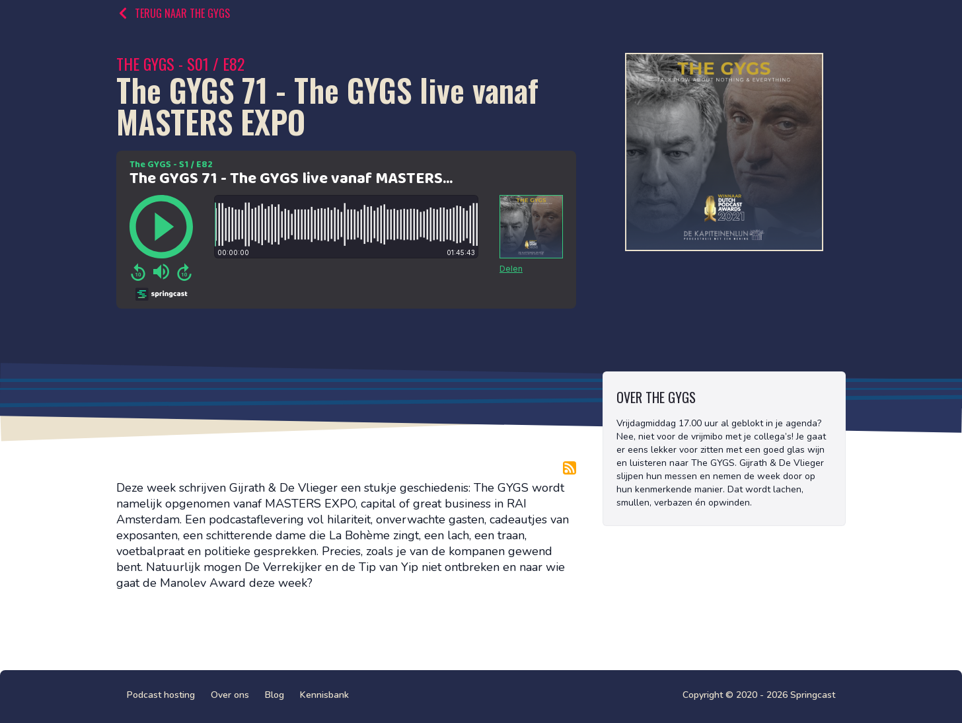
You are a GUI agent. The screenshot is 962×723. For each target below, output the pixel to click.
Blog (274, 695)
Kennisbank (324, 695)
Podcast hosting (161, 695)
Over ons (230, 695)
